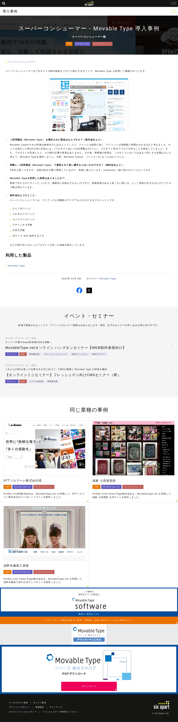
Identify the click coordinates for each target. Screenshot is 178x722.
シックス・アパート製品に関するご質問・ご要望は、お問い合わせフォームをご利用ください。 (89, 620)
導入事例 (10, 11)
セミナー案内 (39, 703)
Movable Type (82, 44)
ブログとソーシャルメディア (23, 712)
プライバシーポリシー (19, 707)
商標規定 (39, 707)
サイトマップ (56, 707)
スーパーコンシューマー (21, 62)
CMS (69, 44)
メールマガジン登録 (18, 703)
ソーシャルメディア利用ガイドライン (60, 712)
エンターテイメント (102, 44)
